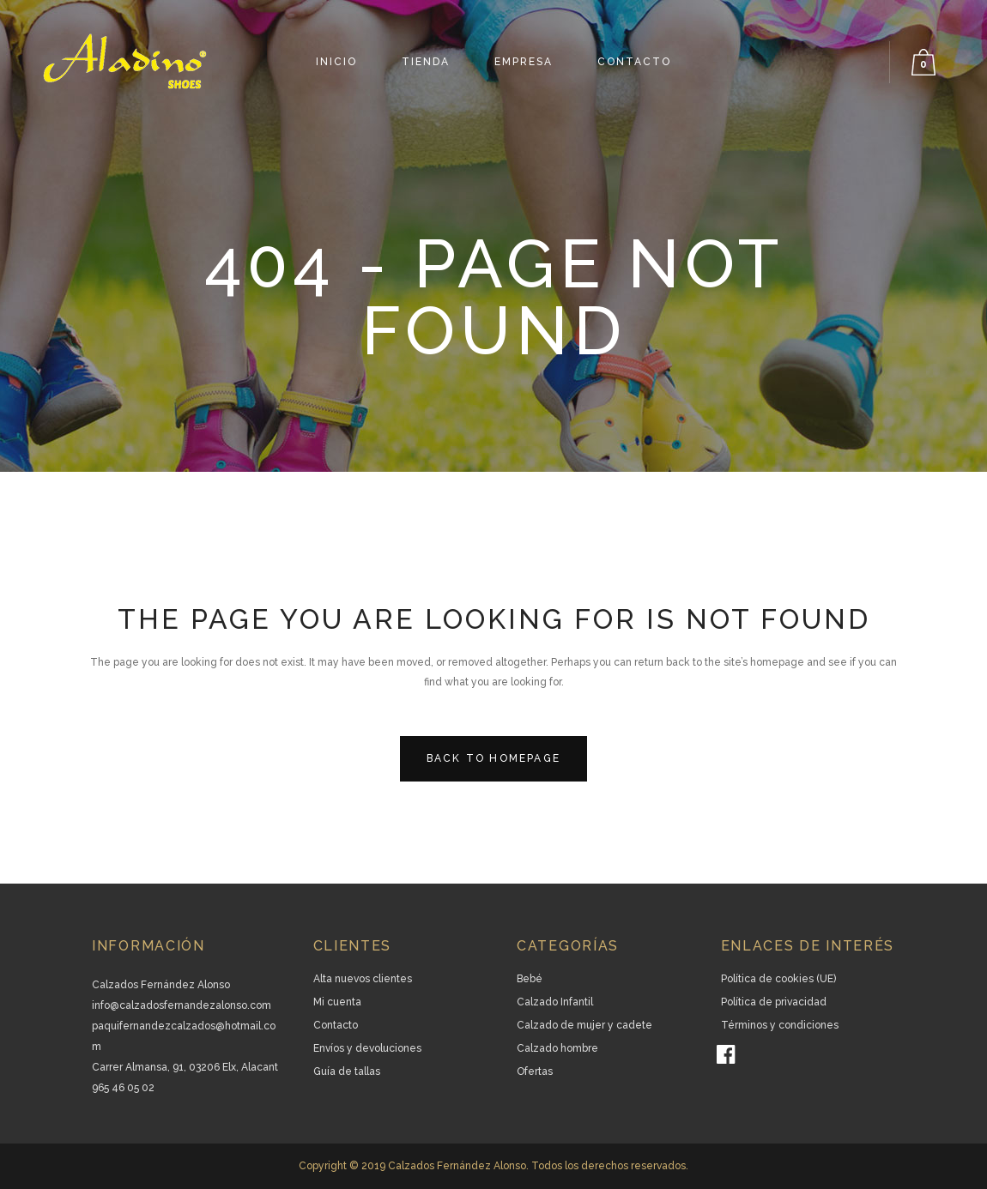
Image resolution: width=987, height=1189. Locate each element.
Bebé (529, 979)
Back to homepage (493, 758)
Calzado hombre (557, 1048)
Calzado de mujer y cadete (584, 1025)
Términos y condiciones (780, 1025)
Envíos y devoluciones (367, 1048)
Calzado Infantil (555, 1002)
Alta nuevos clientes (362, 979)
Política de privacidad (774, 1002)
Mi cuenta (337, 1002)
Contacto (335, 1025)
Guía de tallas (346, 1071)
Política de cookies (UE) (778, 979)
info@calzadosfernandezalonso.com (181, 1005)
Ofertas (535, 1071)
